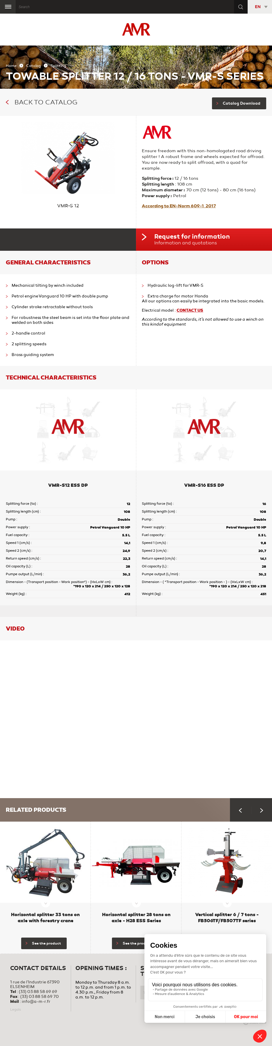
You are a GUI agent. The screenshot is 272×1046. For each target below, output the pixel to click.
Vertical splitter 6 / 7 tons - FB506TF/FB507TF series (227, 917)
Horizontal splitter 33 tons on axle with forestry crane (45, 917)
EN (258, 6)
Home (11, 65)
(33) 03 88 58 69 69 (38, 991)
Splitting (58, 65)
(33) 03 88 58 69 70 (39, 996)
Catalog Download (238, 103)
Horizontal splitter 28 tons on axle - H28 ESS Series (136, 917)
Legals (15, 1009)
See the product (43, 943)
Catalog (33, 65)
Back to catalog (41, 102)
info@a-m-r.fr (36, 1001)
